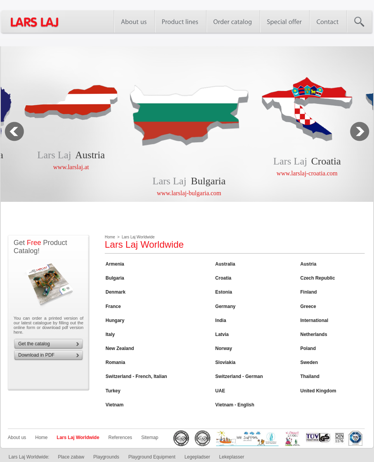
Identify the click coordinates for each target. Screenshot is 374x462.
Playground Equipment (151, 457)
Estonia (223, 292)
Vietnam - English (234, 405)
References (120, 437)
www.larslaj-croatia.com (307, 173)
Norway (223, 348)
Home (41, 437)
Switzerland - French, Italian (136, 376)
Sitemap (149, 437)
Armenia (115, 264)
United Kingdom (318, 391)
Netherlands (313, 334)
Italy (110, 334)
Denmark (115, 292)
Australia (225, 264)
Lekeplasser (231, 457)
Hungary (115, 320)
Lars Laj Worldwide (78, 437)
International (314, 320)
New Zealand (120, 348)
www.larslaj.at (71, 167)
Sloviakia (225, 362)
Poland (308, 348)
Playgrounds (106, 457)
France (113, 306)
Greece (308, 306)
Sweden (309, 362)
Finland (308, 292)
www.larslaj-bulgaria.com (189, 193)
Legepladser (197, 457)
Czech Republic (317, 278)
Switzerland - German (239, 376)
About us (17, 437)
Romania (115, 362)
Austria (90, 155)
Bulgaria (208, 181)
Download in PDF (36, 355)
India (220, 320)
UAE (220, 391)
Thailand (309, 376)
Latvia (222, 334)
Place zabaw (71, 457)
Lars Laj (54, 155)
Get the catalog (34, 343)
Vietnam (114, 405)
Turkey (113, 391)
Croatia (326, 161)
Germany (225, 306)
